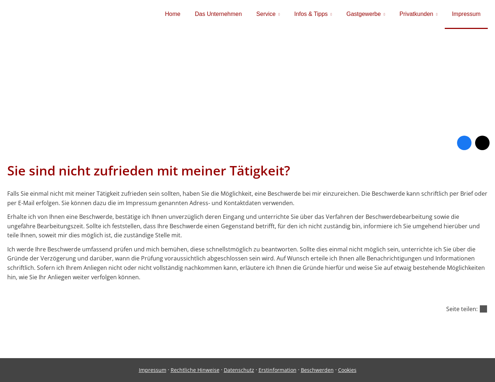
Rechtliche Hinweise (195, 369)
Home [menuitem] (172, 14)
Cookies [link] (347, 369)
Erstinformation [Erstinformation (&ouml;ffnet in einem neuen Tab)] (277, 369)
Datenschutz (239, 369)
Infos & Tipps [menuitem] (311, 14)
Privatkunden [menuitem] (416, 14)
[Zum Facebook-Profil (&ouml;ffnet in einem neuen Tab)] (464, 143)
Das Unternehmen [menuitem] (218, 14)
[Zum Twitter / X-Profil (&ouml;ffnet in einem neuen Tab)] (482, 143)
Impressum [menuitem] (466, 14)
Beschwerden (317, 369)
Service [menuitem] (266, 14)
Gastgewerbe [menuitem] (363, 14)
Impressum (152, 369)
